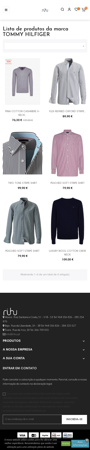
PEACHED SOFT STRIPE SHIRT (67, 183)
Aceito (66, 444)
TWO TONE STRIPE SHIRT (22, 183)
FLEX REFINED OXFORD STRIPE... (67, 111)
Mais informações (80, 443)
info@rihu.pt (13, 334)
